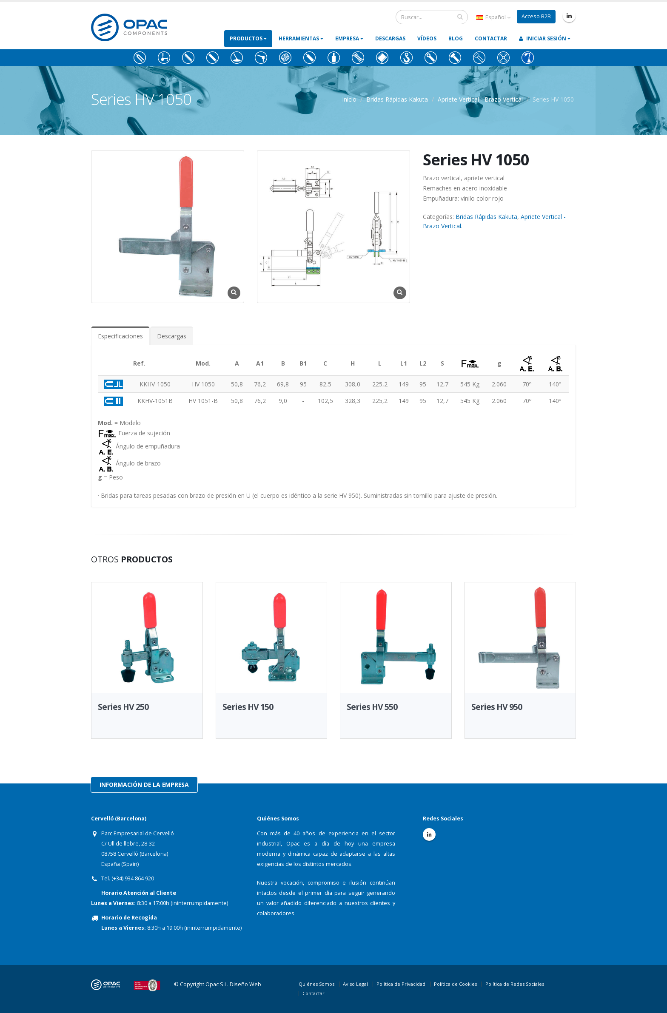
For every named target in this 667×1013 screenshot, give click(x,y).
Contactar (491, 38)
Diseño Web (245, 984)
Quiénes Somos (316, 984)
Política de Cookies (455, 984)
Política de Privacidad (400, 984)
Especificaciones (120, 336)
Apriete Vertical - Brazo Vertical (480, 99)
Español (493, 17)
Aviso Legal (355, 984)
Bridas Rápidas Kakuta (397, 99)
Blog (455, 38)
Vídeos (426, 38)
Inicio (349, 99)
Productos (248, 38)
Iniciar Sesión (544, 38)
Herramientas (301, 38)
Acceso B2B (536, 16)
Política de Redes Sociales (514, 984)
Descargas (390, 38)
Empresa (349, 38)
